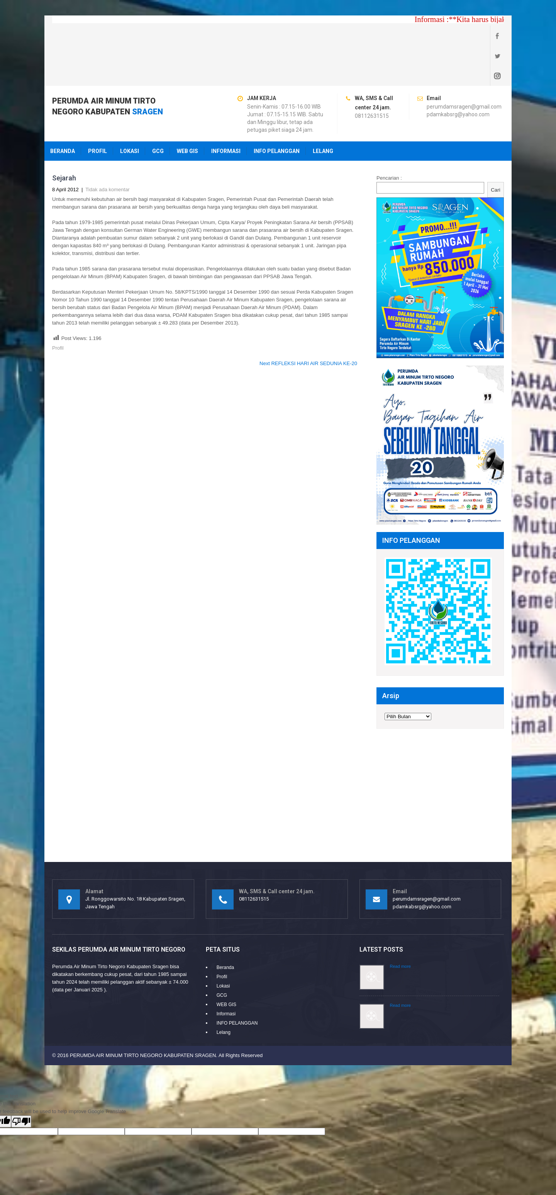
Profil (97, 111)
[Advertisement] (278, 754)
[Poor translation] (21, 1081)
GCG (158, 111)
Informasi (226, 111)
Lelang (323, 111)
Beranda (62, 111)
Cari (495, 150)
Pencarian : (389, 138)
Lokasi (129, 111)
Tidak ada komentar (107, 149)
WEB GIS (187, 111)
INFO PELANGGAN (277, 111)
